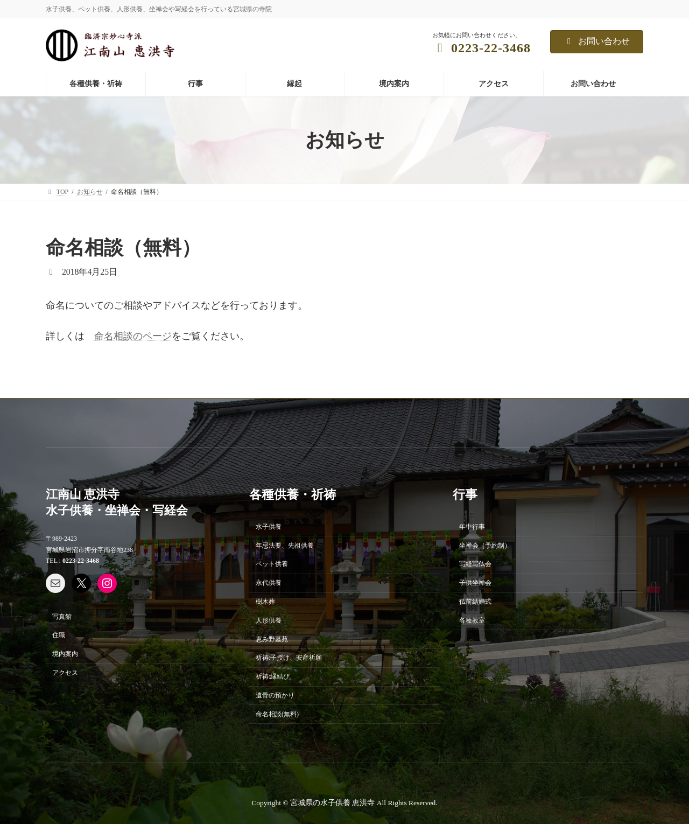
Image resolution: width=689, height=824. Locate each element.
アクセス (65, 672)
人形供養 (269, 620)
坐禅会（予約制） (485, 545)
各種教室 (472, 620)
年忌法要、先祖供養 (285, 545)
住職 (58, 635)
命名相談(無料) (277, 713)
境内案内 (65, 654)
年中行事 (472, 526)
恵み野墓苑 (272, 639)
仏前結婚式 (475, 601)
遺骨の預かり (275, 695)
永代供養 (269, 582)
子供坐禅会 (475, 582)
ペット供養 (272, 564)
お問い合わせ (597, 41)
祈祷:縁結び (273, 676)
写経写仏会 (475, 564)
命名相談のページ (133, 336)
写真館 (62, 616)
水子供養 (269, 526)
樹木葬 (265, 601)
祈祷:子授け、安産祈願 (289, 657)
